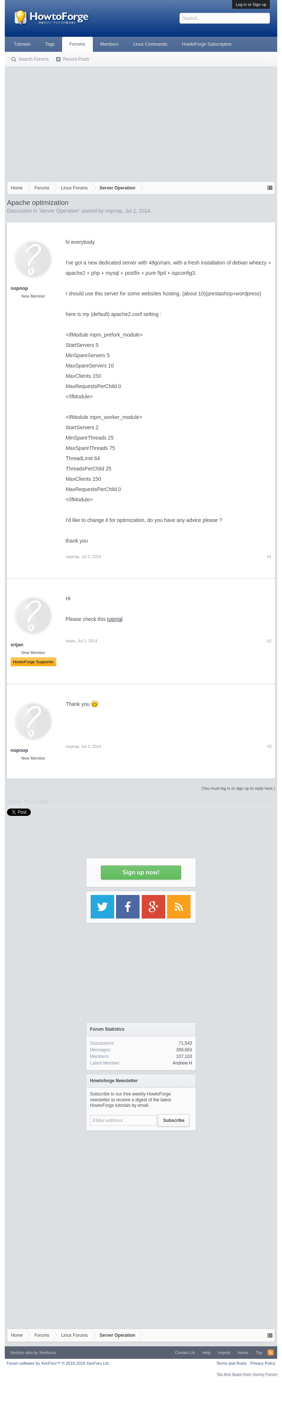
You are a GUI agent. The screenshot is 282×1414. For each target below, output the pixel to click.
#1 (269, 556)
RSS (271, 1353)
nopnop (113, 211)
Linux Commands (150, 44)
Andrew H (182, 1063)
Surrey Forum (265, 1374)
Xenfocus (47, 1352)
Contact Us (185, 1352)
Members (109, 44)
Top (259, 1352)
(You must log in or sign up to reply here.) (238, 788)
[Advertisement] (141, 122)
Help (206, 1352)
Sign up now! (141, 872)
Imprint (224, 1352)
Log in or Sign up (251, 4)
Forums (77, 44)
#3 (269, 746)
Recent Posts (76, 59)
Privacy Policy (262, 1363)
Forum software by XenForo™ (58, 1363)
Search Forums (34, 59)
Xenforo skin (21, 1352)
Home (243, 1352)
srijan (70, 641)
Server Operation (59, 211)
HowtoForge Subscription (207, 44)
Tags (49, 44)
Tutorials (22, 44)
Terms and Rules (231, 1363)
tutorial (115, 619)
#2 (269, 641)
